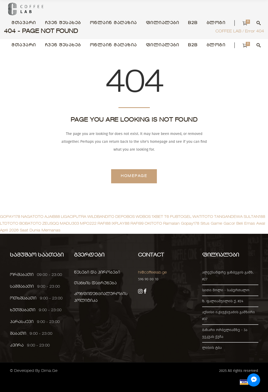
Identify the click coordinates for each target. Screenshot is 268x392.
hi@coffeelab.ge (152, 272)
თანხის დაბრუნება (95, 283)
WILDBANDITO (100, 217)
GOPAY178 (10, 217)
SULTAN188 (254, 217)
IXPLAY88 (120, 223)
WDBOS (143, 217)
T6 (166, 217)
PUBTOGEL (180, 217)
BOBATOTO (30, 223)
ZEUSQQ (50, 223)
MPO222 (88, 223)
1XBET (157, 217)
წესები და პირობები (97, 272)
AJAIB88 (52, 217)
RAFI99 (137, 223)
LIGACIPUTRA (73, 217)
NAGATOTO (32, 217)
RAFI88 (104, 223)
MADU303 (69, 223)
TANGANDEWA (228, 217)
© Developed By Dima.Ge (34, 371)
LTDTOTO (9, 223)
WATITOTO (202, 217)
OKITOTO (153, 223)
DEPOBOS (125, 217)
